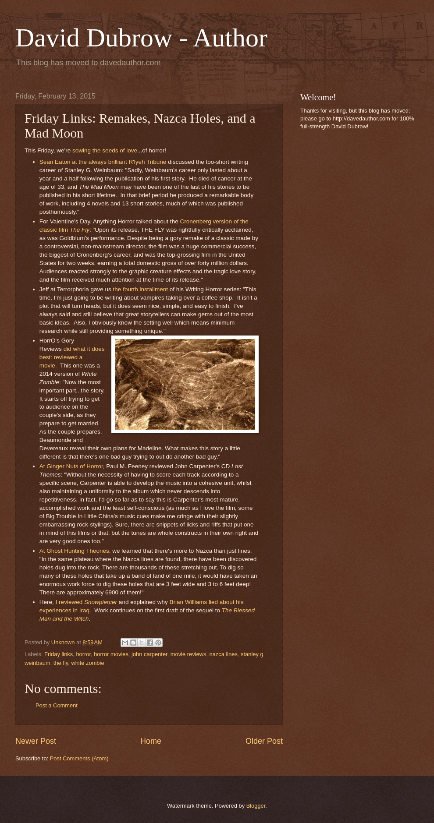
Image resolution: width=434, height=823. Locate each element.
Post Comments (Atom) (79, 758)
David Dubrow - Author (141, 37)
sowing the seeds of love (104, 150)
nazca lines (224, 654)
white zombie (87, 663)
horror (83, 654)
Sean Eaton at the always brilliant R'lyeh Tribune (103, 162)
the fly (60, 663)
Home (150, 741)
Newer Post (35, 741)
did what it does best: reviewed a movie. (72, 357)
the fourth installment (140, 289)
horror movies (111, 654)
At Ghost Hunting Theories (74, 550)
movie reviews (188, 654)
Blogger (256, 805)
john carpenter (149, 654)
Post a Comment (57, 705)
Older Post (264, 741)
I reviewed (86, 602)
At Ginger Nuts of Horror (71, 466)
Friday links (58, 654)
